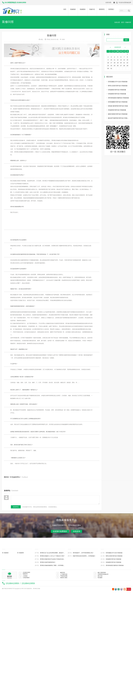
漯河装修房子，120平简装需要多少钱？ (83, 552)
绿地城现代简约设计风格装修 (117, 89)
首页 (64, 9)
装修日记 (92, 9)
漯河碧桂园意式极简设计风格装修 (118, 98)
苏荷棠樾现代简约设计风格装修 (117, 102)
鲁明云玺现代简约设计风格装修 (117, 85)
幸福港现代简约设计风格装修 (117, 110)
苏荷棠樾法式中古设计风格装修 (117, 81)
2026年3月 (117, 47)
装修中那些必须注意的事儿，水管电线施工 (84, 556)
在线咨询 (76, 531)
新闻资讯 (101, 9)
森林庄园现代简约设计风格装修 (117, 114)
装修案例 (82, 9)
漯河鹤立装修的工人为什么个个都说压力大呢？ (52, 556)
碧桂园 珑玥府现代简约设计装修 (118, 106)
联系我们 (111, 9)
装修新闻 (21, 552)
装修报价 (73, 9)
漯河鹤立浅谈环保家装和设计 (47, 562)
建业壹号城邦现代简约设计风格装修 (119, 118)
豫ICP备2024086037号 (8, 588)
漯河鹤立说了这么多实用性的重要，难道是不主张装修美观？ (56, 552)
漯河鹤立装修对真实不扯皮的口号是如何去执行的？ (53, 559)
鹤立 (42, 39)
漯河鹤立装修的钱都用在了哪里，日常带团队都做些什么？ (55, 565)
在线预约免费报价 (60, 531)
